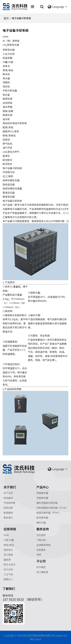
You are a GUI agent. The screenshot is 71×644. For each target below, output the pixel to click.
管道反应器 (9, 192)
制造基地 (8, 498)
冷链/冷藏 (9, 540)
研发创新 (8, 507)
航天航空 (7, 164)
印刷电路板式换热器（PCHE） (52, 507)
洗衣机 (6, 86)
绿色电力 (8, 550)
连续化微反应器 (11, 180)
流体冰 (6, 66)
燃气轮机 (7, 143)
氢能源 (7, 559)
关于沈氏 (8, 493)
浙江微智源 (42, 572)
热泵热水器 (9, 49)
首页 (6, 18)
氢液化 (6, 156)
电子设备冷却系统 (12, 168)
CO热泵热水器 (11, 45)
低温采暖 (7, 58)
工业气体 (8, 574)
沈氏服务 (41, 535)
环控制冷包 (9, 172)
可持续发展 (9, 502)
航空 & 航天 (10, 564)
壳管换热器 (42, 498)
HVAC (6, 535)
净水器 (6, 78)
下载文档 (41, 540)
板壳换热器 (42, 517)
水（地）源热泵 (11, 41)
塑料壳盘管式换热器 (47, 502)
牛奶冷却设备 (10, 90)
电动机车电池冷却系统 (15, 123)
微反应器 (41, 522)
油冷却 (6, 119)
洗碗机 (6, 82)
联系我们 (8, 517)
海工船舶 (8, 554)
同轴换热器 (42, 493)
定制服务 (41, 550)
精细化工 (8, 579)
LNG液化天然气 (11, 152)
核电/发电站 (9, 135)
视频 (39, 554)
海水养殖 (7, 107)
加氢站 (6, 139)
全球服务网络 (44, 545)
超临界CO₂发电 (11, 131)
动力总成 (8, 569)
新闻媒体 (8, 512)
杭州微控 (41, 567)
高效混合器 (9, 184)
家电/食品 (9, 545)
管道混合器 (9, 196)
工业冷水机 (9, 54)
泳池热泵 (7, 103)
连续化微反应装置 (12, 188)
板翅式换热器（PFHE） (49, 512)
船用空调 (7, 98)
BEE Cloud (35, 639)
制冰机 (6, 74)
